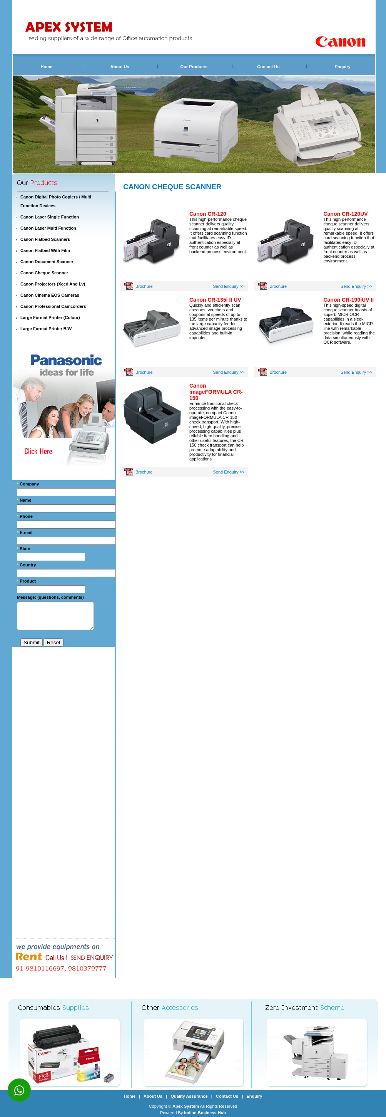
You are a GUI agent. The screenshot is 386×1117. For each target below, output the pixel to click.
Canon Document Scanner (47, 261)
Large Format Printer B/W (46, 328)
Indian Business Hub (205, 1112)
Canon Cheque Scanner (44, 272)
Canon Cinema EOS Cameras (49, 295)
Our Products (193, 66)
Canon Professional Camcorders (53, 306)
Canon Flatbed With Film (45, 250)
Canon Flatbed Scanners (45, 239)
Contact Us (268, 66)
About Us (119, 66)
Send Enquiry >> (229, 286)
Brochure (144, 286)
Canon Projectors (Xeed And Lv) (52, 284)
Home (46, 66)
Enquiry (343, 66)
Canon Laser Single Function (49, 217)
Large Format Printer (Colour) (50, 317)
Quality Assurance (188, 1096)
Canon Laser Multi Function (48, 228)
